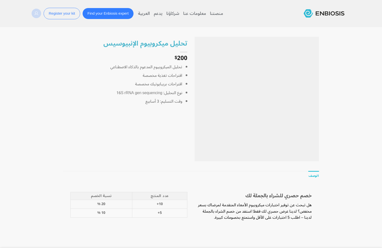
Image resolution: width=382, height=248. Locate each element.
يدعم (158, 13)
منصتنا (216, 13)
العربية (144, 13)
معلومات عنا (194, 13)
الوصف (313, 175)
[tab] (313, 176)
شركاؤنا (172, 13)
